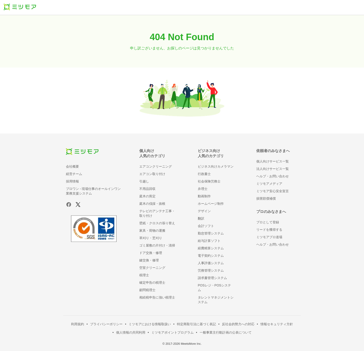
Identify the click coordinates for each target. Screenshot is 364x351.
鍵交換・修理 (149, 260)
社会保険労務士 (209, 181)
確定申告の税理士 (152, 282)
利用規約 (77, 324)
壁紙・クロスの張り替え (157, 223)
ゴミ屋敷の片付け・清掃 (157, 245)
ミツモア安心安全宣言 (272, 191)
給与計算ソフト (209, 241)
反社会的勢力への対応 (238, 324)
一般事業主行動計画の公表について (226, 332)
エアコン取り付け (152, 174)
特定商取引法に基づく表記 (196, 324)
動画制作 (204, 196)
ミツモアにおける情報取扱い (150, 324)
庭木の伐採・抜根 (152, 203)
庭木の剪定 (147, 196)
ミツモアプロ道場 (269, 237)
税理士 (144, 275)
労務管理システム (211, 270)
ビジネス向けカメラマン (216, 166)
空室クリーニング (152, 268)
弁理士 (203, 189)
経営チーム (74, 174)
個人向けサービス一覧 (272, 161)
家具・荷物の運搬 (152, 230)
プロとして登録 (267, 222)
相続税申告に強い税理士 (157, 297)
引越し (144, 181)
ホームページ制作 (211, 203)
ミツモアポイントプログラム (172, 332)
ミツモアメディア (269, 183)
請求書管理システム (212, 278)
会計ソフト (206, 226)
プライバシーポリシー (106, 324)
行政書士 (204, 174)
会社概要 (72, 166)
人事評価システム (211, 263)
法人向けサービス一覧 (272, 169)
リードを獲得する (269, 229)
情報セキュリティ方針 (276, 324)
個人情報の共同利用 (130, 332)
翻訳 (201, 218)
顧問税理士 (147, 290)
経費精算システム (211, 248)
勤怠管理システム (211, 233)
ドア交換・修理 (150, 253)
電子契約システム (211, 255)
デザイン (204, 211)
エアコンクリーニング (155, 166)
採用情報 (72, 181)
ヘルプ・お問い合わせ (272, 176)
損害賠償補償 (266, 198)
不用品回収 (147, 189)
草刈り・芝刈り (150, 238)
